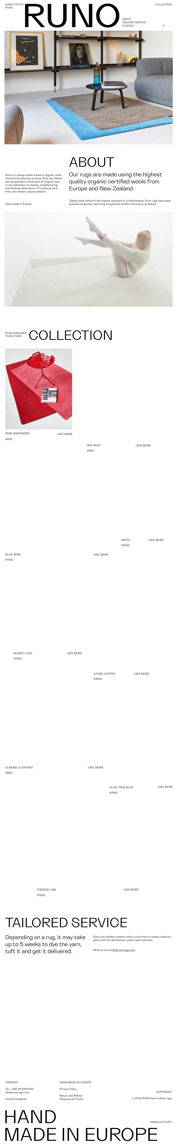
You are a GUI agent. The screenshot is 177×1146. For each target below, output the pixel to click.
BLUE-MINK (13, 554)
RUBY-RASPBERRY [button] (17, 433)
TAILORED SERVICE (134, 22)
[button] (38, 389)
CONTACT (128, 26)
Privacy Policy (68, 1089)
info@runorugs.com (123, 950)
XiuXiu (168, 1121)
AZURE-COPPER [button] (104, 673)
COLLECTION (163, 4)
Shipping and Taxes (71, 1099)
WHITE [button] (125, 540)
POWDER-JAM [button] (46, 889)
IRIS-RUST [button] (94, 445)
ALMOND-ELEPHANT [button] (19, 767)
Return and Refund (70, 1095)
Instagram (20, 1099)
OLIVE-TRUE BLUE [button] (121, 787)
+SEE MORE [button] (65, 434)
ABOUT (126, 19)
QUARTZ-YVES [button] (22, 653)
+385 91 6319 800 (22, 1089)
